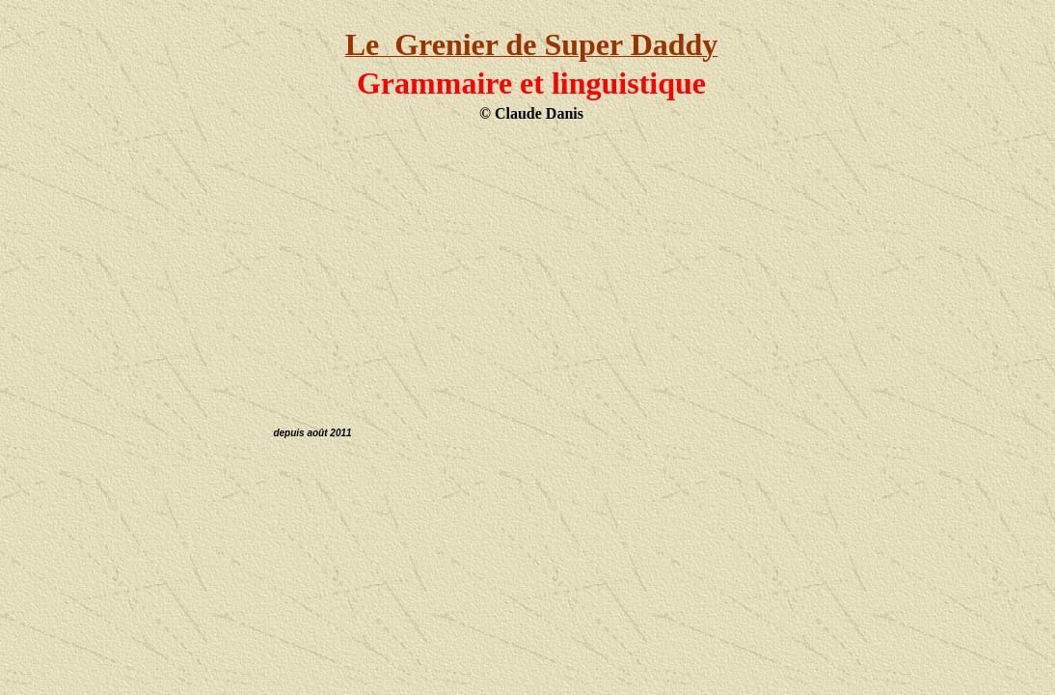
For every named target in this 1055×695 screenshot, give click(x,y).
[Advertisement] (531, 263)
